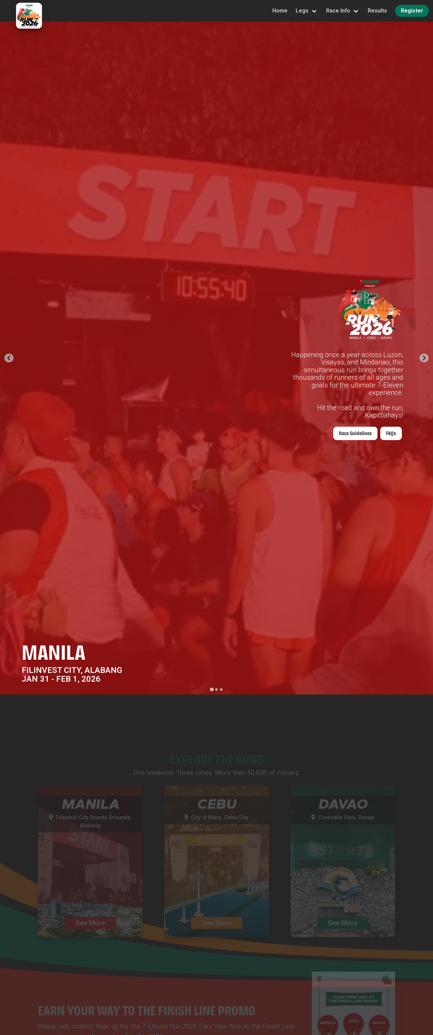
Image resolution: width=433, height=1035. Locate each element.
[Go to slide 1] (211, 689)
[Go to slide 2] (216, 689)
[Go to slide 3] (221, 689)
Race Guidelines (355, 433)
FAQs (391, 433)
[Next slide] (424, 357)
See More (90, 930)
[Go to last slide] (9, 357)
